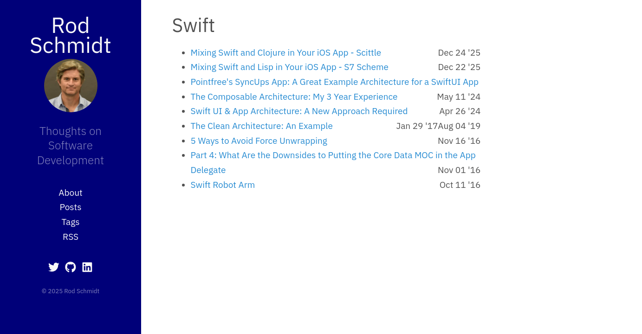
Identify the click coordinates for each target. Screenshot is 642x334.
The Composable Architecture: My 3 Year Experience (294, 96)
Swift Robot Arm (223, 184)
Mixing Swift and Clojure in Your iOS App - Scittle (286, 52)
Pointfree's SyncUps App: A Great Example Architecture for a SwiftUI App (335, 81)
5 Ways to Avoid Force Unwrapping (259, 140)
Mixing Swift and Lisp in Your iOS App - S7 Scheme (290, 66)
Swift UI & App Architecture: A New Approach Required (299, 110)
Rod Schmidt (70, 34)
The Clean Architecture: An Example (262, 125)
